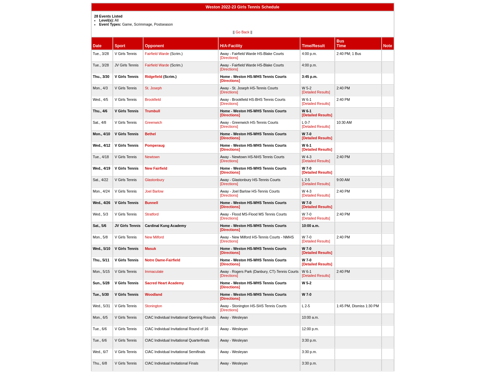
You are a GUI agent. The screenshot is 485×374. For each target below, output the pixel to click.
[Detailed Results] (316, 92)
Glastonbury (154, 180)
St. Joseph (153, 88)
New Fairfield (156, 168)
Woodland (153, 294)
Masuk (150, 249)
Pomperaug (155, 145)
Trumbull (152, 111)
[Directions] (229, 58)
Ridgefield (153, 77)
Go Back (243, 32)
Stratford (152, 214)
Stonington (153, 306)
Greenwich (153, 122)
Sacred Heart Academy (164, 283)
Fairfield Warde (157, 54)
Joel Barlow (154, 191)
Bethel (150, 134)
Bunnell (151, 203)
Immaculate (154, 271)
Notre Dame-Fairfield (162, 260)
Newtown (152, 157)
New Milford (154, 237)
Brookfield (153, 99)
